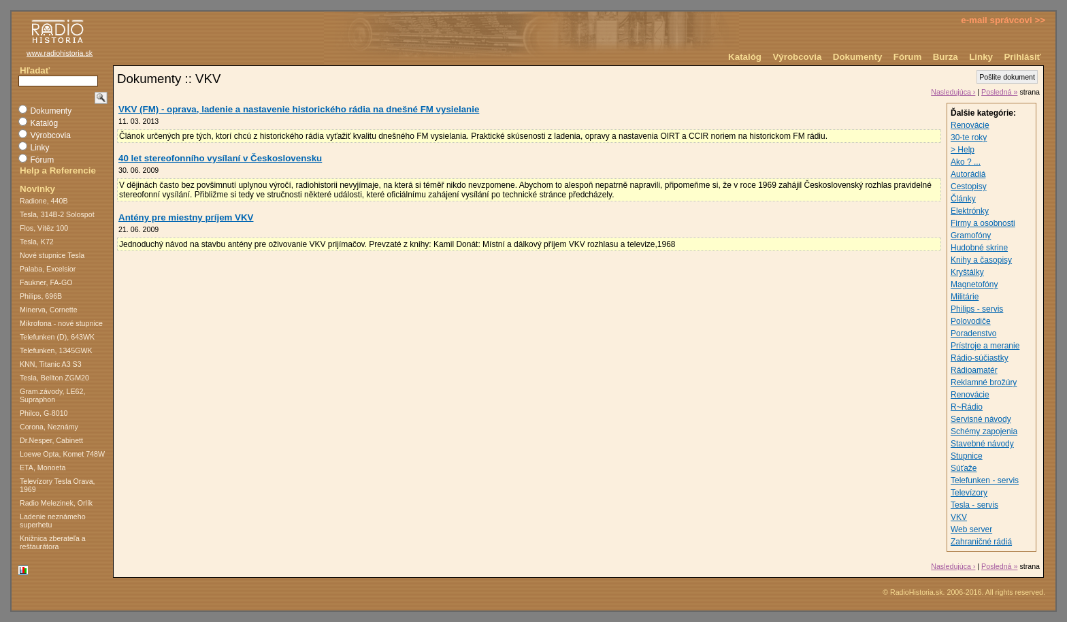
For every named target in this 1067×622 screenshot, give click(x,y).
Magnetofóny (974, 284)
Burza (945, 57)
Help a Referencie (58, 170)
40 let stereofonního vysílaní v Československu (220, 158)
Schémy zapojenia (984, 431)
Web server (971, 529)
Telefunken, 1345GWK (56, 350)
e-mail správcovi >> (1003, 20)
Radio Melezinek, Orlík (56, 503)
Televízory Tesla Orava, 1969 (57, 485)
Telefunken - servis (985, 480)
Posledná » (999, 92)
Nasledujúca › (953, 92)
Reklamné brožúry (984, 382)
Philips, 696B (41, 296)
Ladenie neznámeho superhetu (53, 520)
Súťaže (964, 468)
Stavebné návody (982, 443)
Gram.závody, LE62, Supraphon (52, 395)
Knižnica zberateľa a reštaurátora (53, 542)
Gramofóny (971, 235)
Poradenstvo (973, 333)
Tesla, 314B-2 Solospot (57, 214)
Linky (981, 57)
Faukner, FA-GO (46, 282)
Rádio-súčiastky (979, 358)
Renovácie (970, 125)
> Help (962, 149)
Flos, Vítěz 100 (44, 228)
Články (963, 198)
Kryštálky (967, 272)
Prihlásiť (1022, 57)
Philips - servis (977, 309)
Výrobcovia (796, 57)
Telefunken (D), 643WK (57, 337)
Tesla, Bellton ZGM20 (54, 378)
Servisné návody (981, 419)
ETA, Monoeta (42, 467)
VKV (959, 517)
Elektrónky (970, 211)
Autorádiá (968, 174)
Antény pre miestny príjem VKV (186, 217)
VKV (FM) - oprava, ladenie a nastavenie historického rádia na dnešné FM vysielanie (298, 109)
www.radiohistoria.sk (60, 53)
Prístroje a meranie (985, 345)
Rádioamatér (974, 370)
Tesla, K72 (37, 242)
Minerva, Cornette (49, 310)
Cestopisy (969, 186)
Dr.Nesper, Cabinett (51, 440)
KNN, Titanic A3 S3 (51, 364)
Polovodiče (971, 321)
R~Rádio (967, 407)
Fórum (907, 57)
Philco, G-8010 (44, 413)
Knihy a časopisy (981, 260)
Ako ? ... (966, 162)
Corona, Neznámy (49, 427)
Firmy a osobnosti (983, 223)
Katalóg (744, 57)
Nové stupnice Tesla (52, 255)
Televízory (969, 492)
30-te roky (969, 137)
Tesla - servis (974, 505)
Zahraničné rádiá (981, 541)
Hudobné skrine (979, 247)
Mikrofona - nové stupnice (61, 323)
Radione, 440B (44, 201)
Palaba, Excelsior (48, 269)
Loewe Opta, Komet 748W (62, 454)
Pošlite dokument (1007, 77)
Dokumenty (858, 57)
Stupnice (967, 456)
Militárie (965, 296)
